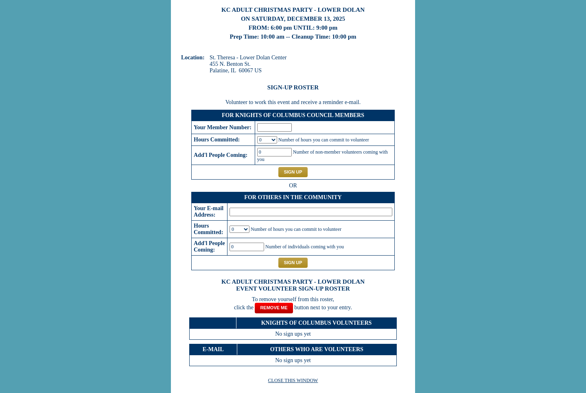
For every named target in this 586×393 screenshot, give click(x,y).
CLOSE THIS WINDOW (293, 380)
